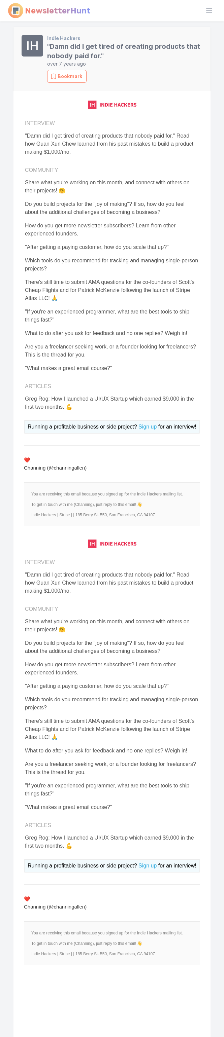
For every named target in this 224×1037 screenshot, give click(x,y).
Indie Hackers (64, 38)
